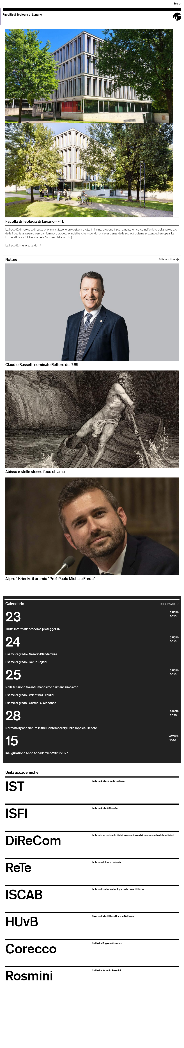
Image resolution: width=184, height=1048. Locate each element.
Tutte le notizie (169, 259)
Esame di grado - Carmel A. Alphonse (30, 703)
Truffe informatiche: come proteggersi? (32, 629)
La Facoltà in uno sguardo (23, 245)
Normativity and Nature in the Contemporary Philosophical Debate (51, 728)
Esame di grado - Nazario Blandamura (31, 654)
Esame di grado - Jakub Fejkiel (26, 662)
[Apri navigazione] (5, 3)
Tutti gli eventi (169, 603)
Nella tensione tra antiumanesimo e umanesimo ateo (41, 687)
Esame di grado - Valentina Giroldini (29, 695)
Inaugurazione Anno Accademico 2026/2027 (36, 753)
